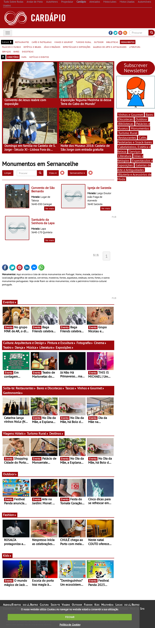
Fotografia (84, 343)
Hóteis (20, 433)
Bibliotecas (125, 124)
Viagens (66, 604)
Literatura (47, 347)
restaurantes (22, 42)
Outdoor (10, 474)
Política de (70, 624)
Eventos (10, 302)
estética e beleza (32, 47)
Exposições (65, 347)
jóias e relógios (52, 47)
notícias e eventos (39, 57)
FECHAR (69, 617)
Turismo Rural (37, 433)
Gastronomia (13, 393)
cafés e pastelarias (41, 42)
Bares (149, 115)
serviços (6, 51)
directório (13, 57)
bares (16, 51)
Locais (118, 604)
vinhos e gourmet (63, 42)
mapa (23, 57)
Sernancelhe (77, 172)
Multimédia (107, 604)
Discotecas (125, 119)
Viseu (53, 172)
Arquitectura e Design (30, 343)
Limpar (7, 172)
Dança (20, 347)
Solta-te (55, 604)
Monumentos (140, 128)
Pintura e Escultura (61, 343)
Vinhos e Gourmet (90, 388)
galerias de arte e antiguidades (109, 47)
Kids (7, 555)
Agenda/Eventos (12, 604)
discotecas (27, 51)
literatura (134, 47)
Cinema (100, 343)
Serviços (135, 151)
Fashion (9, 515)
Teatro (8, 347)
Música (32, 347)
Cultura (44, 604)
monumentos (127, 42)
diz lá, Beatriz (30, 604)
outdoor (99, 42)
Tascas (70, 388)
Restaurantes (26, 388)
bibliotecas (112, 42)
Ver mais (49, 208)
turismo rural (83, 42)
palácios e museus (11, 47)
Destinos (56, 433)
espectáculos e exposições (76, 47)
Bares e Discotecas (50, 388)
